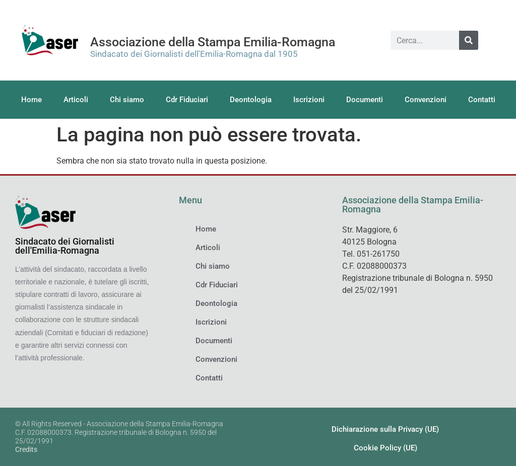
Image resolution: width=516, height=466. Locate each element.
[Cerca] (468, 40)
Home (31, 99)
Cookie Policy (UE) (385, 447)
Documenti (364, 99)
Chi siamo (127, 99)
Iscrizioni (309, 99)
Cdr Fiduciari (187, 99)
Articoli (75, 99)
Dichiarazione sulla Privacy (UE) (385, 429)
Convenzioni (425, 99)
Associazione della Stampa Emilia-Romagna (212, 42)
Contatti (481, 99)
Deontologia (251, 99)
